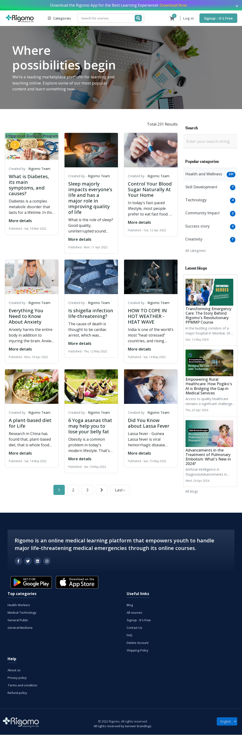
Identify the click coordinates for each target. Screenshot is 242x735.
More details (20, 221)
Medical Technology (22, 613)
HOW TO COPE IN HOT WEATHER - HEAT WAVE (147, 316)
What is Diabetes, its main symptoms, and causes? (29, 185)
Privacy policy (17, 678)
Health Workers (19, 605)
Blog (130, 605)
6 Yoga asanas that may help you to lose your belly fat (90, 426)
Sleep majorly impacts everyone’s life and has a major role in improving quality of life (90, 198)
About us (14, 670)
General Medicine (20, 628)
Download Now (173, 5)
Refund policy (17, 693)
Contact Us (134, 628)
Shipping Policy (137, 650)
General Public (18, 620)
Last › (120, 490)
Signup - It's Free (218, 18)
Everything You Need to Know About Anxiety (26, 316)
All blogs (191, 491)
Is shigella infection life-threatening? (90, 314)
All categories (195, 251)
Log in (188, 18)
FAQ (129, 635)
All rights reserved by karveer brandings (122, 726)
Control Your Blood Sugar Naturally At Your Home (150, 190)
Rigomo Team (39, 169)
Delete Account (138, 643)
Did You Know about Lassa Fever (148, 423)
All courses (134, 613)
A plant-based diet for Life (30, 423)
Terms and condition (22, 685)
